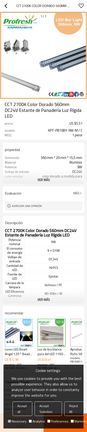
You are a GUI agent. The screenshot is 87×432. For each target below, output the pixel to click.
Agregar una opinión (27, 206)
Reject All (73, 408)
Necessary (17, 421)
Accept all (22, 408)
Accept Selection (45, 408)
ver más (43, 179)
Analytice (37, 421)
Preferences (57, 421)
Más (76, 193)
